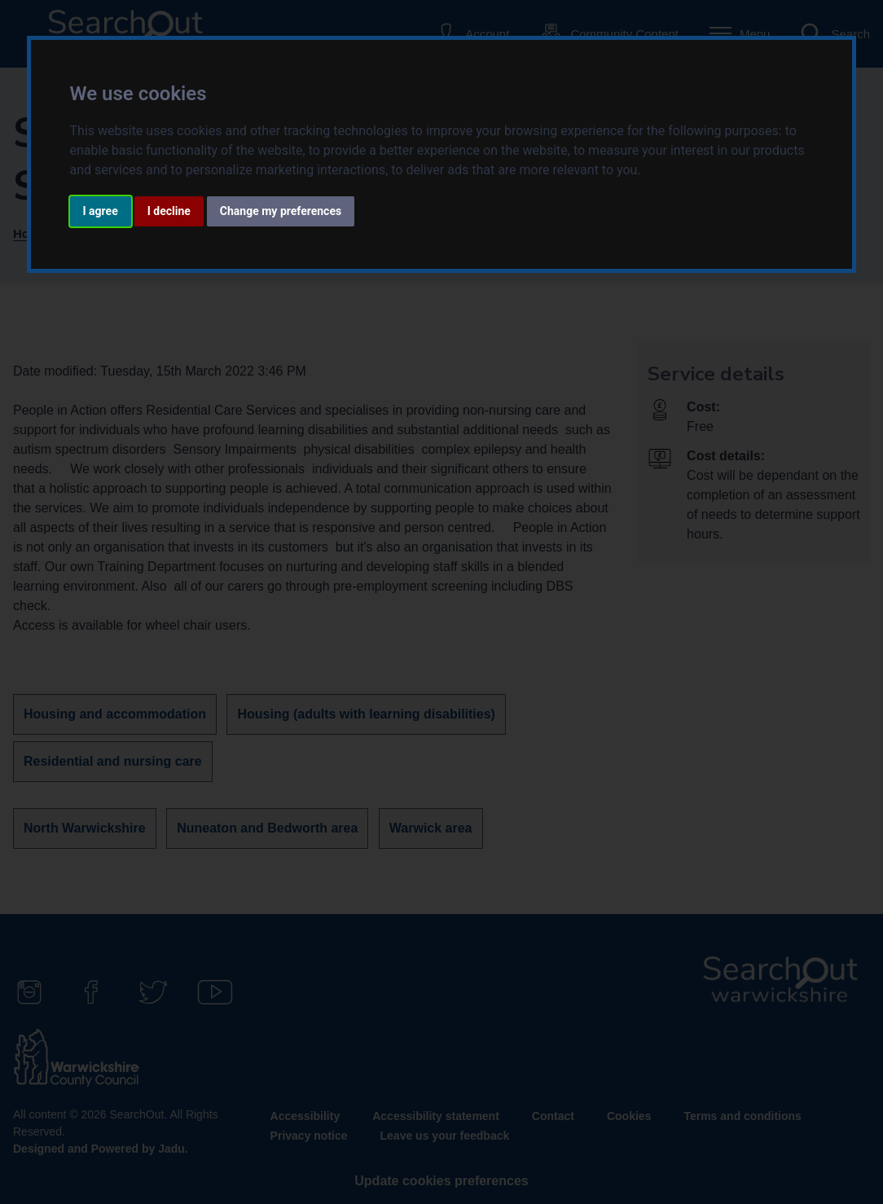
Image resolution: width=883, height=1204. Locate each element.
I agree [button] (100, 211)
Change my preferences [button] (280, 211)
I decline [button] (169, 211)
